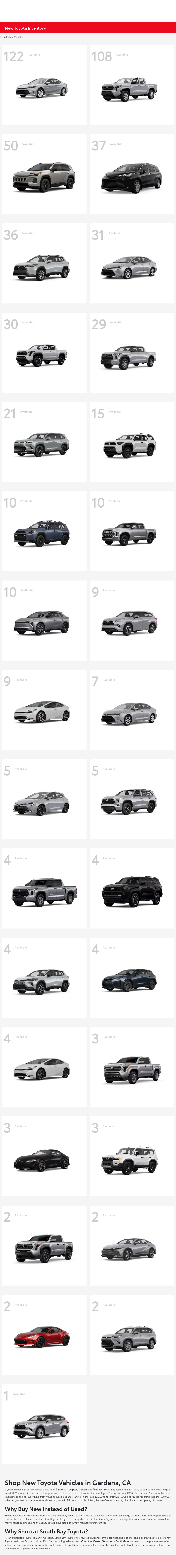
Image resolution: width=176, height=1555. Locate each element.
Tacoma (121, 1493)
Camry (112, 1493)
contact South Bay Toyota (125, 1544)
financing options (122, 1537)
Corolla (139, 1493)
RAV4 (130, 1493)
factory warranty (57, 1515)
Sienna (153, 1493)
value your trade (14, 1544)
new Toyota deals (39, 1489)
